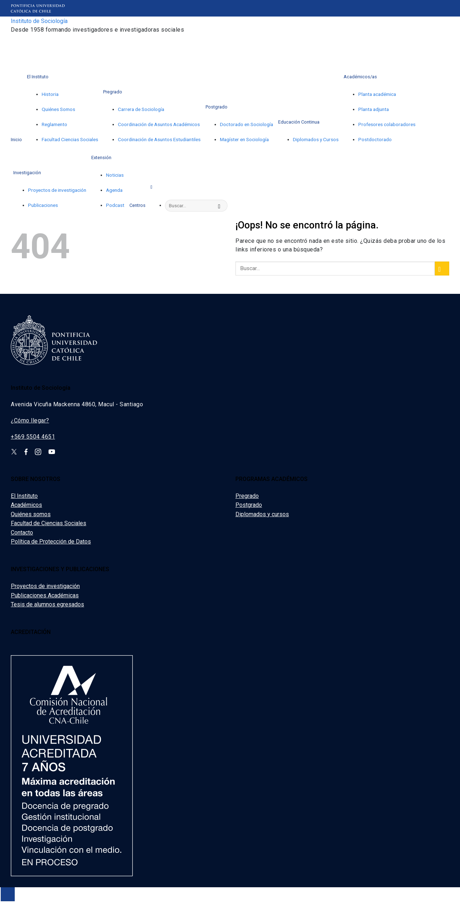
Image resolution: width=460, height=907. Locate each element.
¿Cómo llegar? (30, 420)
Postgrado (216, 107)
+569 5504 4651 (33, 436)
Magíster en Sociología (244, 139)
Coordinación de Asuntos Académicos (159, 124)
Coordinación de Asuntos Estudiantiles (159, 139)
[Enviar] (221, 206)
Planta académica (377, 94)
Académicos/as (360, 76)
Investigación (27, 172)
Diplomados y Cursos (316, 139)
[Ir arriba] (8, 894)
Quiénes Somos (58, 109)
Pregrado (112, 91)
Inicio (16, 139)
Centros (137, 205)
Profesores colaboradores (386, 124)
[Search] (153, 186)
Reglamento (54, 124)
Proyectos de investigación (57, 190)
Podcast (115, 205)
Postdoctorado (375, 139)
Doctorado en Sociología (246, 124)
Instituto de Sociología (39, 21)
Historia (50, 94)
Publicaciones (43, 205)
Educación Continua (298, 122)
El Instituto (38, 76)
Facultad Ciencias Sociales (70, 139)
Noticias (115, 175)
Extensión (101, 157)
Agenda (114, 190)
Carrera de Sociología (141, 109)
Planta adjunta (373, 109)
